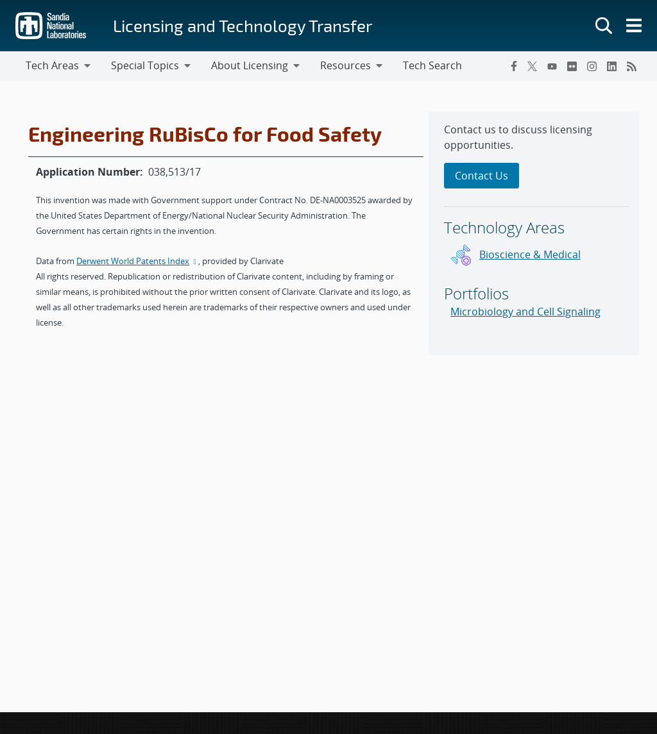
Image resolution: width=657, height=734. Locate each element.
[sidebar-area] (534, 233)
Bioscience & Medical (530, 254)
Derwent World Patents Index (137, 261)
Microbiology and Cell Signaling (525, 311)
